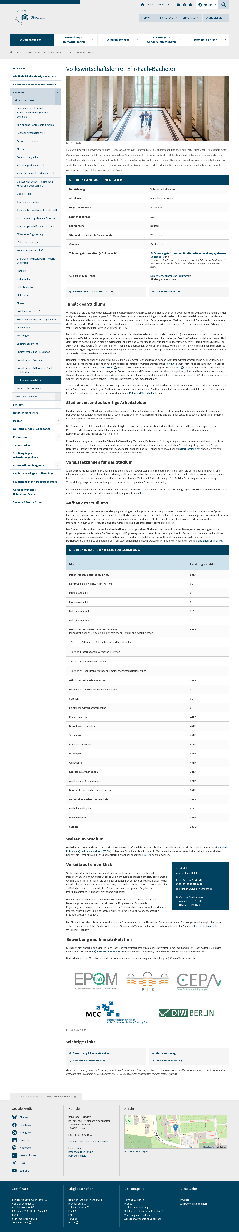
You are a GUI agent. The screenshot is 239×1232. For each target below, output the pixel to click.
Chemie (21, 149)
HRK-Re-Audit (36, 1211)
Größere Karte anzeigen (136, 1151)
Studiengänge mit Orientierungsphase (25, 455)
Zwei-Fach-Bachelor (26, 396)
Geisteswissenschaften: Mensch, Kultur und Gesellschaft (35, 183)
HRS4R (15, 1215)
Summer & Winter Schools (29, 502)
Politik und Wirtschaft (28, 311)
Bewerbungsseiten (108, 951)
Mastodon (25, 1147)
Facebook (25, 1125)
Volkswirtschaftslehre (85, 52)
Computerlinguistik (27, 157)
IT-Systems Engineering (30, 234)
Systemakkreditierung (24, 1218)
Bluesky (24, 1117)
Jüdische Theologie (28, 242)
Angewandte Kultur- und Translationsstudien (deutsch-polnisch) (33, 112)
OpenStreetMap (209, 1147)
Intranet (151, 4)
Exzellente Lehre (21, 1207)
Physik (20, 303)
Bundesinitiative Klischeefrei (28, 1199)
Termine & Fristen (134, 1199)
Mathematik (23, 279)
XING (22, 1163)
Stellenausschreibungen (137, 1207)
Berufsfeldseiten (190, 448)
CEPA (110, 378)
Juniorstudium (22, 445)
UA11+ (71, 1222)
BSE (145, 855)
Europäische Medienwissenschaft (35, 173)
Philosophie (23, 295)
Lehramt (18, 404)
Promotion (20, 437)
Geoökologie (24, 193)
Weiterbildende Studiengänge (31, 429)
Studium (38, 17)
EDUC (71, 1215)
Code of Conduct (21, 1203)
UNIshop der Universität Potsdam (142, 1211)
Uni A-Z (170, 4)
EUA (70, 1211)
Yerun (71, 1218)
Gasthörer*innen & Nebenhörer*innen (24, 491)
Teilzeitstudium (202, 926)
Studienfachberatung (168, 1060)
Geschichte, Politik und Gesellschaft (37, 210)
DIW (169, 363)
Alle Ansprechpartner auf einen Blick (88, 1141)
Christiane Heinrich (62, 1096)
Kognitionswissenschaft (30, 250)
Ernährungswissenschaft (30, 165)
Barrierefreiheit (77, 1155)
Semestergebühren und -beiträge (169, 275)
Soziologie (23, 335)
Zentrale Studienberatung (89, 1060)
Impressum (74, 1148)
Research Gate (28, 1155)
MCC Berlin (107, 367)
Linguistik (22, 270)
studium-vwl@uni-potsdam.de (195, 889)
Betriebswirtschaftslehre (31, 133)
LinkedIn (24, 1140)
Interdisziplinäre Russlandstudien (35, 226)
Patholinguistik (25, 287)
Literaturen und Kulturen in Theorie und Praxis (36, 260)
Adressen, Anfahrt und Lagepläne (143, 1218)
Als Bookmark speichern (193, 1203)
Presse (128, 1203)
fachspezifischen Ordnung (208, 540)
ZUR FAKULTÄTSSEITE (167, 291)
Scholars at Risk (77, 1207)
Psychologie (24, 327)
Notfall (161, 4)
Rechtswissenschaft (25, 412)
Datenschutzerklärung (80, 1151)
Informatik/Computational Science (36, 218)
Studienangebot (33, 52)
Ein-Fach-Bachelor (64, 52)
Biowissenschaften (27, 141)
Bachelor (47, 52)
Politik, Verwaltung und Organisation (37, 319)
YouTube (24, 1170)
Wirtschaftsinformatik (29, 388)
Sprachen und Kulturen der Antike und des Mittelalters (35, 370)
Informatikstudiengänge (28, 465)
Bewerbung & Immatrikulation (91, 1053)
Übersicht (19, 68)
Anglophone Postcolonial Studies (35, 125)
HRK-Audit (17, 1211)
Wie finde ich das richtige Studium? (34, 76)
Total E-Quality (20, 1222)
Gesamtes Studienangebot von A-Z (34, 84)
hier (142, 493)
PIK (178, 367)
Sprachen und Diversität (30, 360)
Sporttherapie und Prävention (33, 351)
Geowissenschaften (28, 202)
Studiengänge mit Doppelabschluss (35, 481)
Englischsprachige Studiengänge (33, 473)
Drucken (185, 1199)
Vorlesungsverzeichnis (137, 1215)
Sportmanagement (27, 343)
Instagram (25, 1132)
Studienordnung (165, 1053)
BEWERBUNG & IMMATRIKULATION (93, 291)
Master (17, 420)
